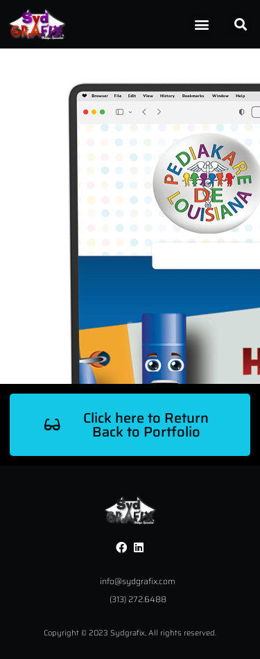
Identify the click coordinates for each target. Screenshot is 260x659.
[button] (201, 24)
